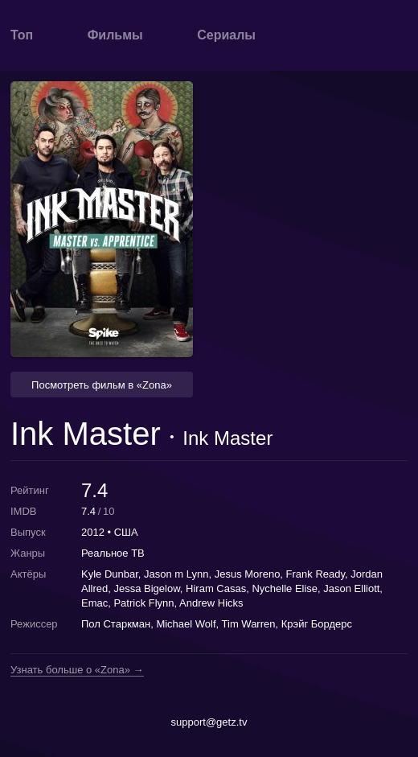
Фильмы (115, 35)
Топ (21, 35)
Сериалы (226, 35)
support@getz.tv (209, 722)
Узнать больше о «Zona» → (77, 670)
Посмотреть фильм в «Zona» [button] (101, 385)
